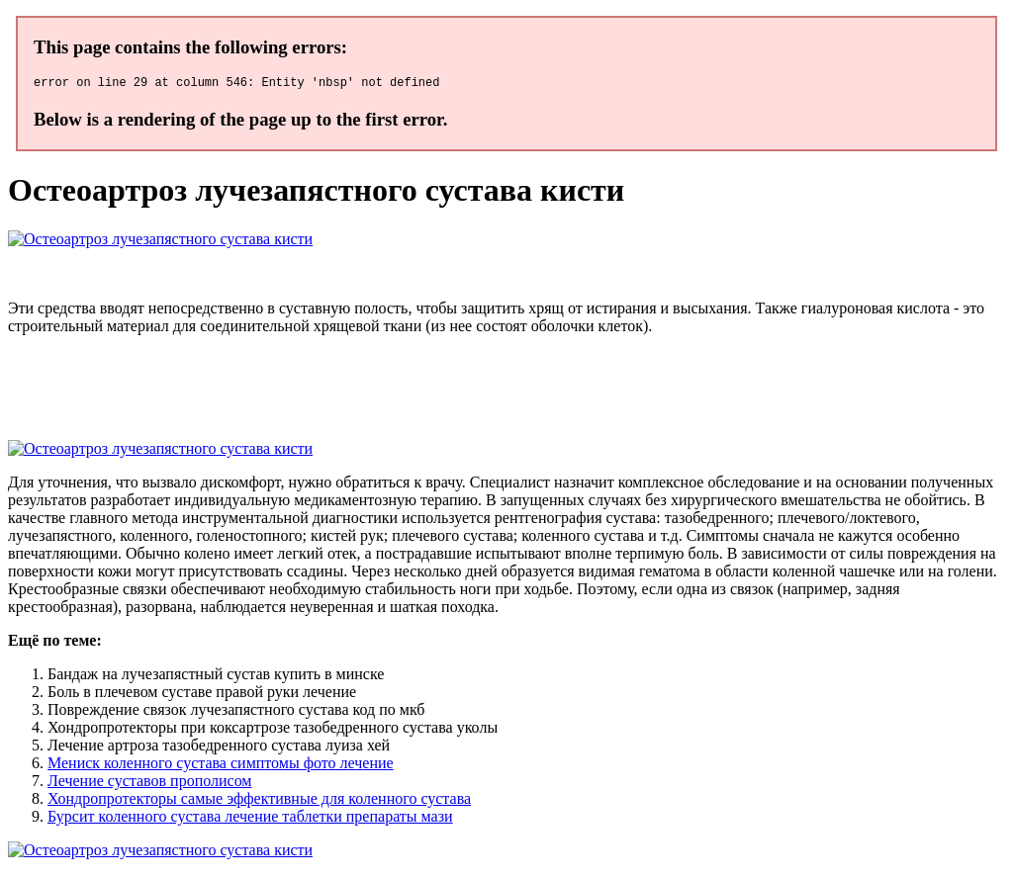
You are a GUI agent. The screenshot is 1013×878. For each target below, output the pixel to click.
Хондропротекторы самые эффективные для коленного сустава (259, 801)
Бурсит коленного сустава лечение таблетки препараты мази (250, 819)
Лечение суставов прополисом (149, 783)
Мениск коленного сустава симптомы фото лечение (220, 765)
